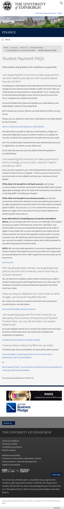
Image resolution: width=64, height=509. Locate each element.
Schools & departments (45, 13)
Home (6, 47)
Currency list (7, 262)
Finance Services (36, 47)
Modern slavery (9, 450)
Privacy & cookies (9, 443)
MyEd (59, 13)
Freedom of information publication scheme (21, 458)
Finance (14, 47)
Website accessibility (11, 455)
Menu (9, 40)
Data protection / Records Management (19, 461)
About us (23, 47)
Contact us (8, 423)
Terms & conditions (10, 440)
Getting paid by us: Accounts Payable (21, 50)
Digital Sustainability (11, 464)
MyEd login (56, 474)
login (58, 508)
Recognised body (14, 489)
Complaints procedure (12, 447)
